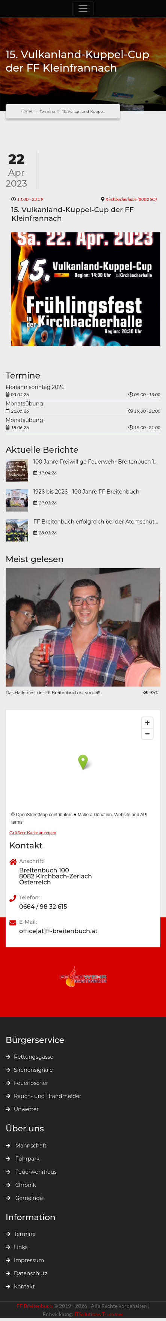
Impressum (25, 1260)
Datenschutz (26, 1273)
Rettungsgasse (29, 1056)
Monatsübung (24, 403)
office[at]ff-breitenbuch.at (58, 931)
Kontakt (20, 1286)
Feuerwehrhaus (31, 1171)
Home (26, 111)
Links (16, 1247)
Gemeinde (24, 1198)
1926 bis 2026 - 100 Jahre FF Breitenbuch (86, 492)
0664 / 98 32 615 (43, 907)
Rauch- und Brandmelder (43, 1096)
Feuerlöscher (27, 1083)
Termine (47, 111)
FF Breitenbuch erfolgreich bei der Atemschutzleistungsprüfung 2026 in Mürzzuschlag (96, 522)
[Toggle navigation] (83, 8)
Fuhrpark (22, 1158)
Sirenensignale (29, 1070)
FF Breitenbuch (35, 1306)
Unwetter (22, 1109)
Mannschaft (26, 1145)
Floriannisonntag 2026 (35, 387)
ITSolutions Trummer (99, 1314)
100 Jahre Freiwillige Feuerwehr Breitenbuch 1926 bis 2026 (96, 462)
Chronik (21, 1185)
